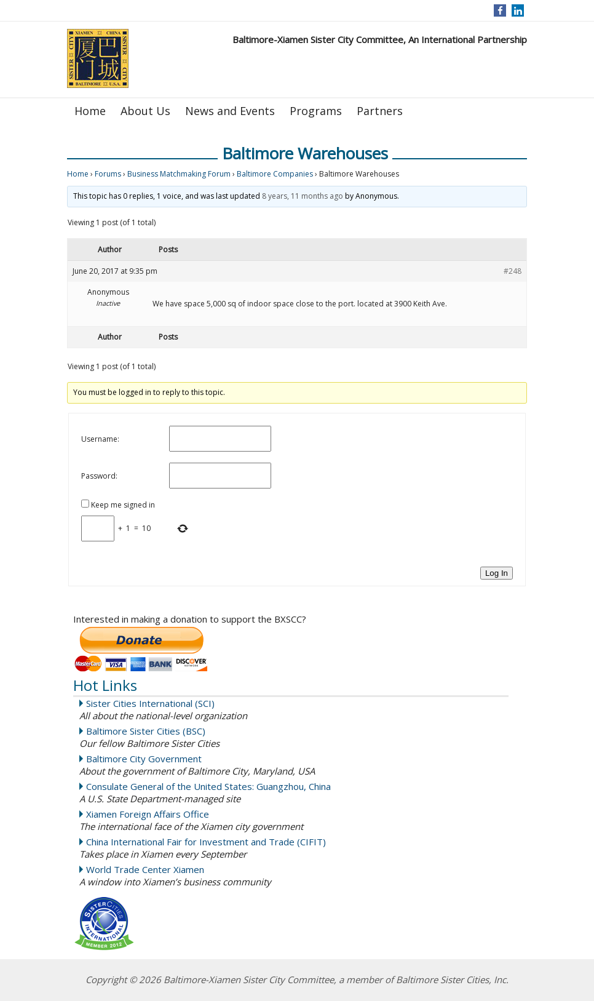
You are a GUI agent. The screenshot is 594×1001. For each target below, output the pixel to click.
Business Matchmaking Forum (179, 174)
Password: (99, 476)
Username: (100, 439)
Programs (316, 110)
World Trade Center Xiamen (145, 869)
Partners (380, 110)
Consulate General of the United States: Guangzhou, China (208, 786)
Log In (496, 573)
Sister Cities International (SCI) (150, 703)
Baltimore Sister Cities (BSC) (145, 731)
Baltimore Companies (275, 174)
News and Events (230, 110)
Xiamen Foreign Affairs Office (147, 814)
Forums (108, 174)
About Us (145, 110)
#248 (512, 271)
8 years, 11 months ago (302, 196)
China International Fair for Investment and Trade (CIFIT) (206, 841)
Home (90, 110)
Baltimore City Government (144, 758)
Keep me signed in (123, 505)
